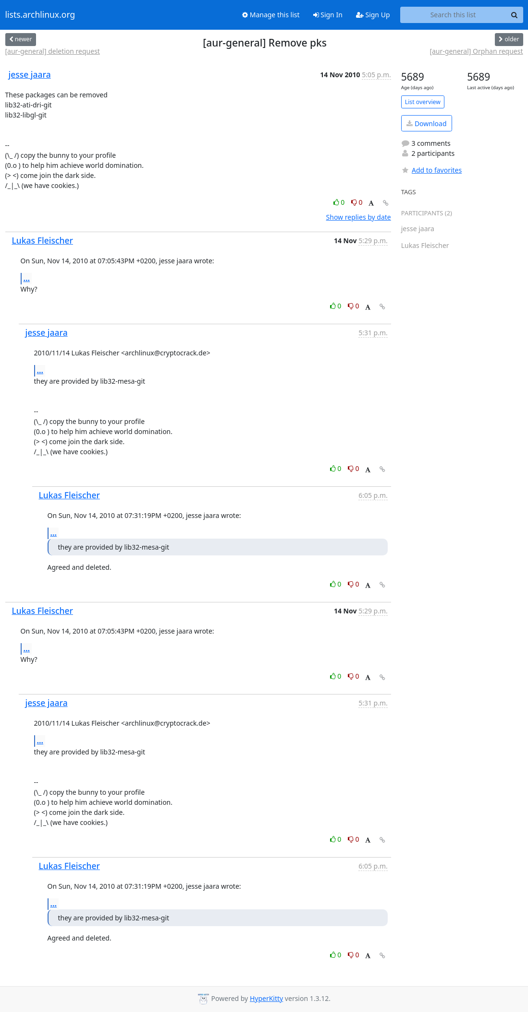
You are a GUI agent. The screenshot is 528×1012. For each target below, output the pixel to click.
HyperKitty (266, 998)
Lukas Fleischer (42, 240)
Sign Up (373, 14)
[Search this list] (453, 15)
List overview (423, 102)
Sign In (328, 14)
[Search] (514, 15)
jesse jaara (30, 74)
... (27, 278)
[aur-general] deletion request (52, 51)
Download (426, 123)
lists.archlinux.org (40, 15)
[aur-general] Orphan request (476, 51)
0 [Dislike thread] (357, 202)
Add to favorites (431, 170)
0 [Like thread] (339, 202)
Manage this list (271, 14)
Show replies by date (358, 217)
